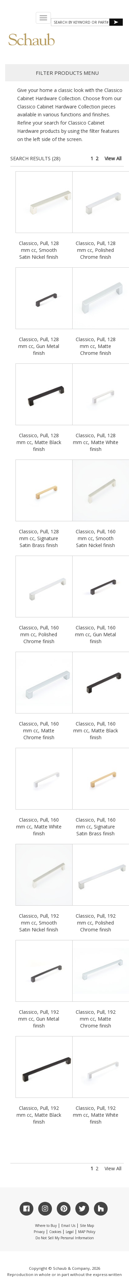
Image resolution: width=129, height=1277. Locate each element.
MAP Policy (86, 1231)
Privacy (39, 1231)
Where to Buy (46, 1225)
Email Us (68, 1225)
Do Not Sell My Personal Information (64, 1237)
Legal (70, 1231)
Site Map (87, 1225)
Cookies (55, 1231)
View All (113, 158)
